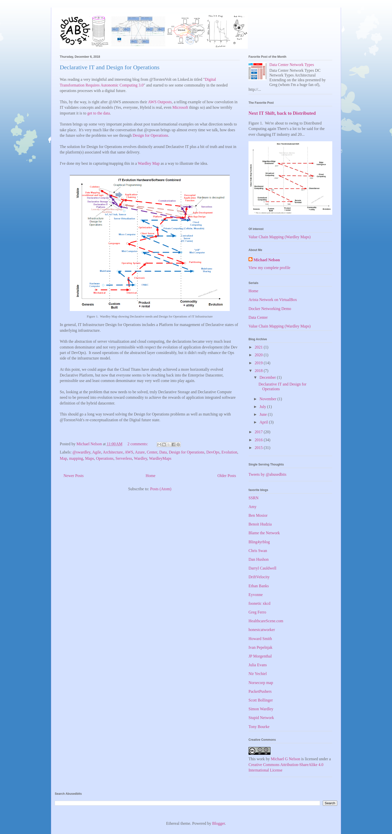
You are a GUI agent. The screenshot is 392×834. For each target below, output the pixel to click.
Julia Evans (257, 665)
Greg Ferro (257, 612)
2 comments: (138, 444)
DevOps (212, 452)
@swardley (81, 452)
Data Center (258, 317)
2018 (259, 370)
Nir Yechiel (257, 674)
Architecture (113, 452)
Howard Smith (260, 638)
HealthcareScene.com (265, 621)
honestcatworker (261, 630)
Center (152, 452)
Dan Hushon (258, 559)
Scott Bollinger (260, 700)
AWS (128, 452)
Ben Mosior (258, 515)
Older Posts (227, 476)
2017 (259, 432)
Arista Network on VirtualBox (272, 300)
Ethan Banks (258, 586)
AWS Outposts (160, 102)
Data (163, 452)
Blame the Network (264, 533)
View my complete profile (269, 268)
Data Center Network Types (291, 64)
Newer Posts (74, 476)
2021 (259, 347)
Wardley (140, 458)
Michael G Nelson (285, 759)
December (268, 377)
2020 (259, 355)
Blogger (218, 823)
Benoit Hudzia (260, 524)
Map (63, 458)
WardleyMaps (160, 458)
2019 (259, 363)
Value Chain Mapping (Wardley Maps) (279, 237)
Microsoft (180, 107)
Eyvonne (255, 594)
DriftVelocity (259, 577)
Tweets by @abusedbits (267, 474)
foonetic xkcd (259, 603)
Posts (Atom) (161, 489)
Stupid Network (261, 718)
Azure (140, 452)
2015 (259, 448)
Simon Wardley (260, 709)
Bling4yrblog (259, 542)
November (269, 399)
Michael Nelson (267, 260)
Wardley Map (149, 163)
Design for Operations (150, 135)
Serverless (124, 458)
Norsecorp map (260, 682)
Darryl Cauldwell (262, 568)
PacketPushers (260, 691)
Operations (105, 458)
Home (151, 476)
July (263, 406)
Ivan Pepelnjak (260, 647)
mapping (76, 458)
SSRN (253, 498)
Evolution (229, 452)
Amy (252, 506)
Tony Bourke (259, 726)
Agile (96, 452)
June (264, 414)
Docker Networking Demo (269, 308)
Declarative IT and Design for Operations (110, 67)
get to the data (98, 113)
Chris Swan (257, 550)
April (264, 422)
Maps (89, 458)
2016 (259, 440)
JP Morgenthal (260, 656)
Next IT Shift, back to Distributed (282, 113)
